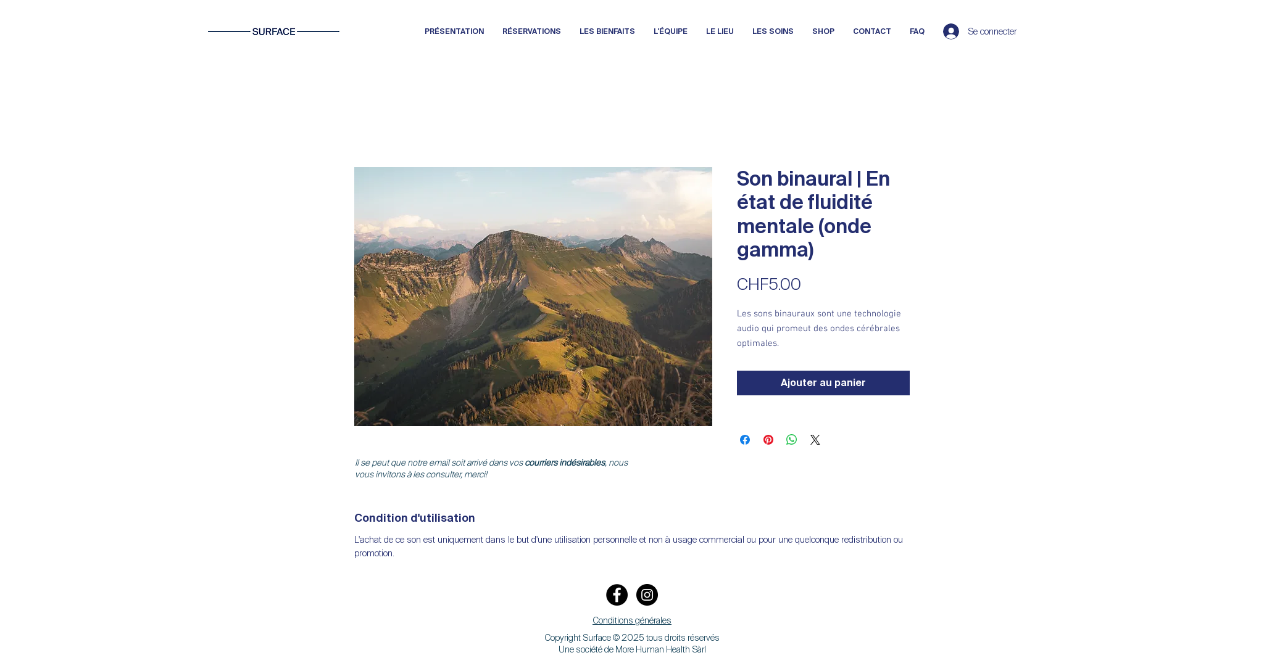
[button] (632, 621)
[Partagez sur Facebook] (745, 439)
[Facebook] (617, 595)
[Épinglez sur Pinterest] (768, 439)
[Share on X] (815, 439)
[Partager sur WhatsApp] (791, 439)
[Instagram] (647, 595)
